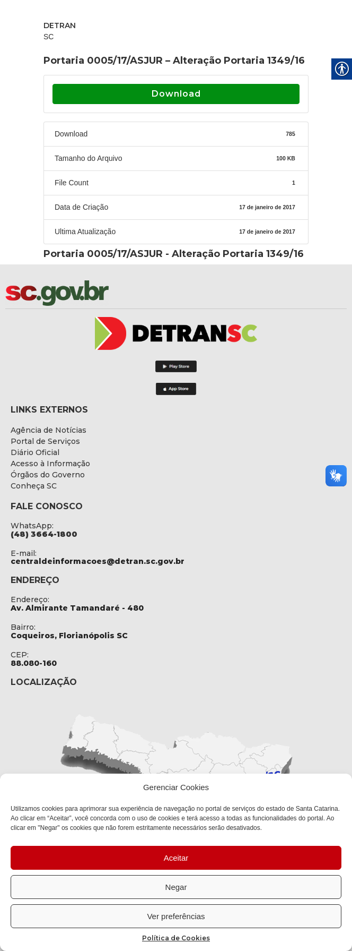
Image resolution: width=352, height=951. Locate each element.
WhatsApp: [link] (32, 525)
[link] (84, 293)
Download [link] (176, 94)
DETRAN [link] (59, 25)
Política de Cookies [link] (176, 938)
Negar (176, 887)
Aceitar (176, 857)
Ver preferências (176, 916)
